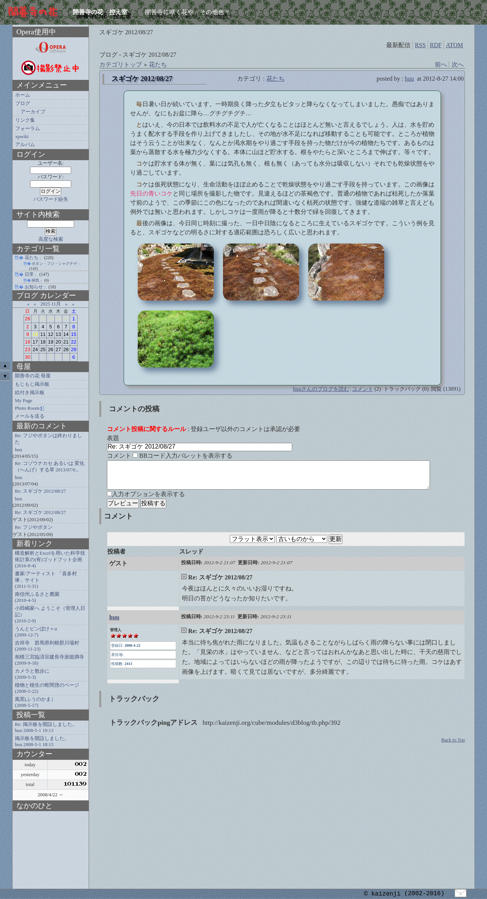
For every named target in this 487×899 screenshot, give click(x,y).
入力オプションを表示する (148, 499)
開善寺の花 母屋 (33, 376)
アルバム (25, 144)
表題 (113, 438)
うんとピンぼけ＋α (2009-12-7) (36, 632)
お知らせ (34, 287)
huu (409, 78)
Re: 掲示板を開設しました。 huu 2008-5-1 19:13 (46, 727)
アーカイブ (33, 112)
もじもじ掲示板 (32, 384)
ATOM (454, 45)
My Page (23, 400)
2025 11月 (50, 304)
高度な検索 (50, 239)
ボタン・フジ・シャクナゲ (54, 263)
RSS (420, 45)
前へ (441, 64)
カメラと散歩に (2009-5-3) (32, 674)
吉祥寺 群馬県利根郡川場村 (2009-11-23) (47, 646)
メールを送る (30, 416)
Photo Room (27, 408)
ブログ (22, 103)
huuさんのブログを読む (321, 389)
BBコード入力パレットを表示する (185, 455)
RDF (436, 45)
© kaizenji (382, 893)
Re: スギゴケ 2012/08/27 (40, 491)
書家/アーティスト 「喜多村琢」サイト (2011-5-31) (46, 580)
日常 (29, 274)
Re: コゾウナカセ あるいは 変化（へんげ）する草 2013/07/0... (49, 467)
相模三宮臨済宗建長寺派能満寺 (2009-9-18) (49, 660)
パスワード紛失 (50, 199)
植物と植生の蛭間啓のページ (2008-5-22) (47, 688)
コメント (362, 389)
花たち (158, 64)
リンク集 (25, 120)
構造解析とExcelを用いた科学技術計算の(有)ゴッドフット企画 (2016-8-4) (50, 559)
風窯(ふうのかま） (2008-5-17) (35, 702)
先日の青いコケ (151, 193)
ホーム (22, 95)
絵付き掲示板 (30, 392)
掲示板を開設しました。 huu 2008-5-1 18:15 (42, 741)
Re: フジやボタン (34, 527)
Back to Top (453, 745)
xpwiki (22, 136)
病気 (35, 280)
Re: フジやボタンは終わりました (48, 439)
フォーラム (27, 128)
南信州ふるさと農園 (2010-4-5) (37, 597)
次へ (458, 64)
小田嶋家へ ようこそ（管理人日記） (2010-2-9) (50, 615)
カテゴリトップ (120, 64)
